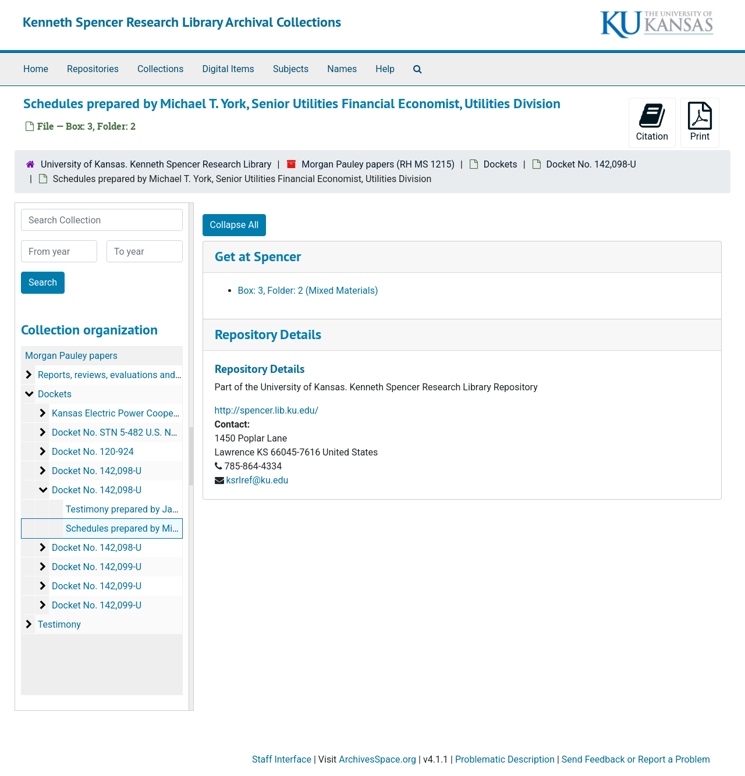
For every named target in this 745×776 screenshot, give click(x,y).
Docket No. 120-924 (93, 451)
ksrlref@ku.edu (257, 480)
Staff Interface (281, 759)
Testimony (59, 624)
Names (342, 68)
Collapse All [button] (234, 224)
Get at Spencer (258, 256)
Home (35, 68)
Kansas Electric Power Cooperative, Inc (132, 413)
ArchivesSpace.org (377, 759)
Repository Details (268, 334)
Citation (652, 122)
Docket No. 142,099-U (96, 566)
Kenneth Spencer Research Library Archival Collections (182, 22)
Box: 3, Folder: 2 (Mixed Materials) (308, 290)
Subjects (290, 68)
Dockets (500, 164)
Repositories (93, 68)
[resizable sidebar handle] (191, 456)
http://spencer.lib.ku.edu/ (267, 410)
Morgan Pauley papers (71, 355)
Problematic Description (505, 759)
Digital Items (228, 68)
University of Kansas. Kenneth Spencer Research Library (156, 164)
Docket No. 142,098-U (591, 164)
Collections (160, 68)
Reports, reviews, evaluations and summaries (131, 374)
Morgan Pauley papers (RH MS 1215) (378, 164)
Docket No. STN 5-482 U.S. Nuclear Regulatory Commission (174, 432)
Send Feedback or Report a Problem (636, 759)
